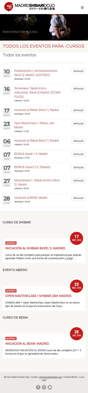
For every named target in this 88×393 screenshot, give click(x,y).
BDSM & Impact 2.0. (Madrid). (32, 167)
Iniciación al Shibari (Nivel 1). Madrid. (36, 110)
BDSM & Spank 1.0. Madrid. (31, 154)
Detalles (78, 71)
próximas (10, 243)
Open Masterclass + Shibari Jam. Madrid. (38, 296)
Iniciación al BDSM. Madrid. (31, 197)
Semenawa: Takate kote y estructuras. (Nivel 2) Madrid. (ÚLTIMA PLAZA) (37, 92)
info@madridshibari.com (50, 377)
